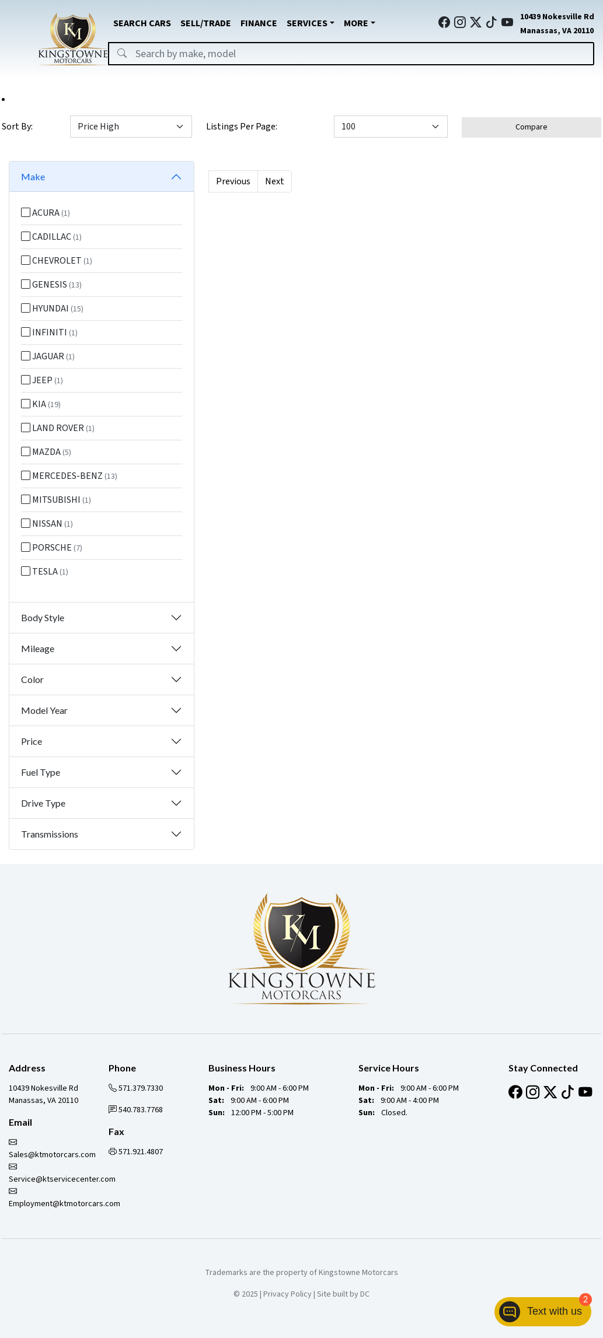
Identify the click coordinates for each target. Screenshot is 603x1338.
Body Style (42, 617)
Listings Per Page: (241, 126)
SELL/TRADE (205, 23)
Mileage (37, 648)
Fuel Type (40, 771)
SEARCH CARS (142, 23)
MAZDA (46, 452)
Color (32, 679)
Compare (531, 127)
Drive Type (43, 802)
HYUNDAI (52, 308)
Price (31, 741)
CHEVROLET (56, 260)
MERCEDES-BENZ (69, 476)
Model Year (44, 710)
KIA (41, 404)
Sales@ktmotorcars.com (52, 1149)
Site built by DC (343, 1294)
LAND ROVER (58, 428)
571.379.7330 (136, 1088)
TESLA (44, 571)
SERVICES (307, 23)
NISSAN (47, 523)
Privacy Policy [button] (287, 1294)
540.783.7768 (136, 1110)
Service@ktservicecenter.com (62, 1173)
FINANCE (258, 23)
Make (33, 176)
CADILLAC (51, 236)
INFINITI (49, 332)
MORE (356, 23)
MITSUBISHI (56, 499)
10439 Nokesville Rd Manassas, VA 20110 (43, 1094)
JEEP (42, 380)
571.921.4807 (136, 1152)
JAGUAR (48, 356)
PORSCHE (51, 547)
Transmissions (49, 833)
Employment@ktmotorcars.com (64, 1198)
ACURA (45, 212)
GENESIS (51, 284)
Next (274, 181)
